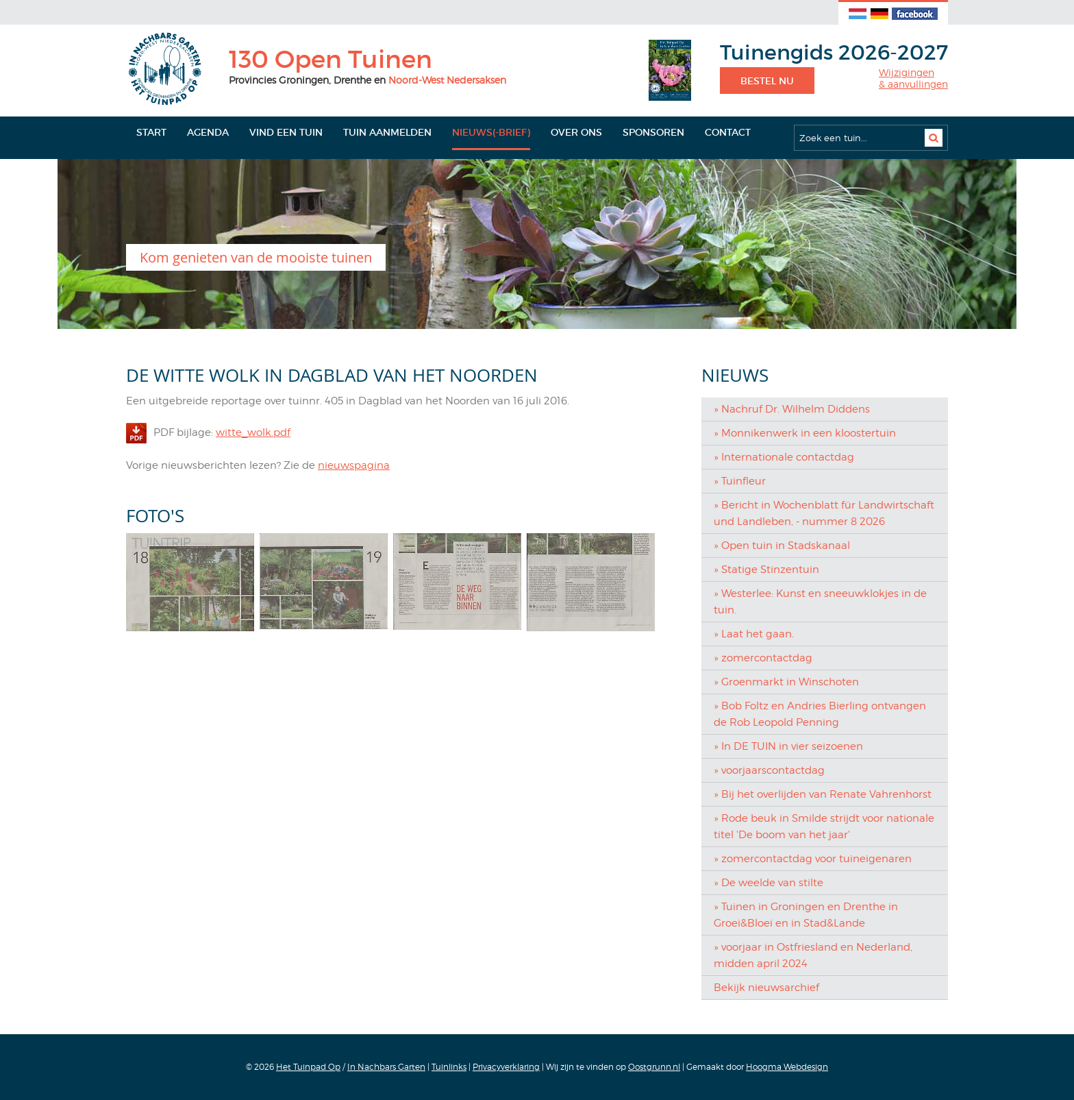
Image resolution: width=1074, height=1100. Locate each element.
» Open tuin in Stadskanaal (782, 545)
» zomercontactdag (763, 658)
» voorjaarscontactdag (769, 770)
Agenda (208, 132)
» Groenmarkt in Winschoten (786, 682)
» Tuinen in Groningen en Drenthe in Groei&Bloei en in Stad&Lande (806, 915)
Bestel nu (767, 81)
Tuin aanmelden (387, 132)
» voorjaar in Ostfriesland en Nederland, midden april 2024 (813, 955)
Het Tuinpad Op (308, 1067)
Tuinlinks (449, 1067)
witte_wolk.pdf (253, 432)
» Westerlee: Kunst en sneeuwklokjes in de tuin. (820, 601)
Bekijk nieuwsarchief (766, 987)
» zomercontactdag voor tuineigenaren (813, 859)
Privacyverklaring (506, 1067)
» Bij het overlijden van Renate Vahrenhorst (823, 794)
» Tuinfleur (740, 481)
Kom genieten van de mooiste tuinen (256, 257)
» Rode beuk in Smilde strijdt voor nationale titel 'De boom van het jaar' (824, 826)
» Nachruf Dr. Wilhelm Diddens (792, 409)
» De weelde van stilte (768, 883)
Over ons (576, 132)
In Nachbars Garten (386, 1067)
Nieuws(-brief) (491, 132)
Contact (728, 132)
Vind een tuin (286, 132)
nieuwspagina (354, 465)
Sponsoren (653, 132)
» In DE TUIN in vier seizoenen (788, 746)
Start (151, 132)
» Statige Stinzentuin (766, 569)
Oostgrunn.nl (654, 1067)
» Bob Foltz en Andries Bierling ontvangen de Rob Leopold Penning (820, 714)
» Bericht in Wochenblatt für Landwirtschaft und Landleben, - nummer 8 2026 (824, 513)
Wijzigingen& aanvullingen (913, 78)
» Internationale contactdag (784, 457)
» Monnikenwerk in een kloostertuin (805, 433)
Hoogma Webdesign (787, 1067)
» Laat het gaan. (754, 634)
